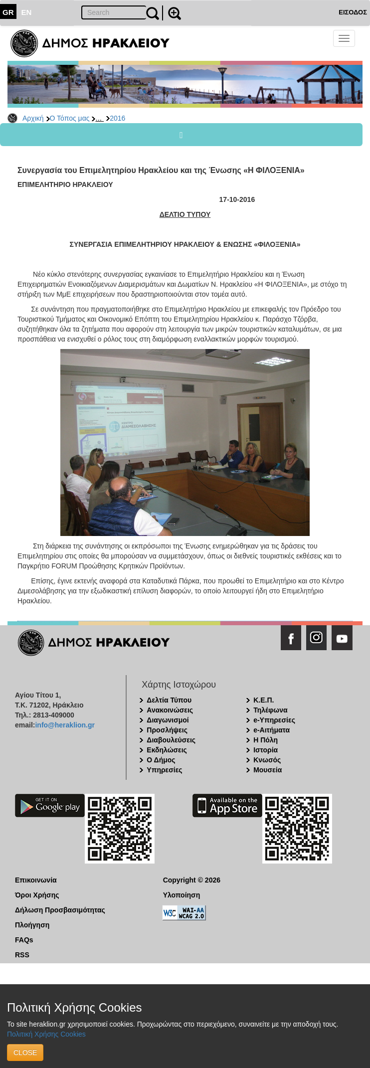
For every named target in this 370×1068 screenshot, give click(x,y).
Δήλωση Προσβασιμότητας (60, 910)
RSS (22, 955)
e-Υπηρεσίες (274, 720)
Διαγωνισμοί (167, 720)
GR (8, 12)
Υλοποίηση (181, 895)
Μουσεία (267, 770)
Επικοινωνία (36, 880)
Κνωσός (267, 760)
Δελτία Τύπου (169, 700)
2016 (117, 118)
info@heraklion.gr (64, 725)
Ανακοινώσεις (170, 710)
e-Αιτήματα (271, 730)
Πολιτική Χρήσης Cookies (46, 1034)
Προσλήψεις (167, 730)
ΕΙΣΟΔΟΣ (353, 12)
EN (26, 12)
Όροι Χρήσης (37, 895)
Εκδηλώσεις (167, 750)
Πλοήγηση (32, 925)
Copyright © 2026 (191, 880)
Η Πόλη (265, 740)
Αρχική (33, 118)
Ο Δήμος (161, 760)
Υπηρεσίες (164, 770)
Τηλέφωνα (270, 710)
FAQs (24, 940)
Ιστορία (265, 750)
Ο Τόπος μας (70, 118)
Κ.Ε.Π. (263, 700)
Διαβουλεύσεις (171, 740)
